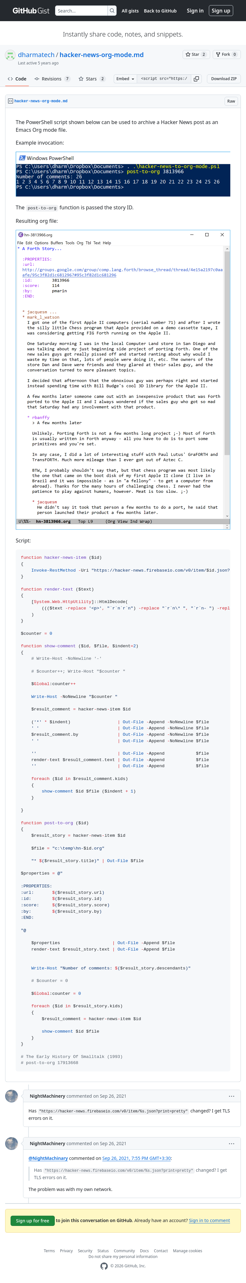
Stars (92, 79)
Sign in (195, 10)
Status (103, 1251)
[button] (196, 78)
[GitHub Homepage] (104, 1266)
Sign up (221, 10)
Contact (161, 1251)
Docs (144, 1251)
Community (124, 1251)
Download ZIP (224, 78)
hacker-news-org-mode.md (102, 54)
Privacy (66, 1251)
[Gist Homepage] (31, 10)
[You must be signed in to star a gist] (196, 54)
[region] (123, 595)
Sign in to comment (209, 1220)
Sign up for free (32, 1221)
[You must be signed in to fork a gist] (227, 54)
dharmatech (36, 54)
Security (85, 1251)
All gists (130, 11)
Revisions (52, 79)
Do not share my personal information (123, 1256)
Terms (49, 1251)
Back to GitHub (160, 11)
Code (17, 79)
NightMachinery (47, 1096)
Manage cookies (187, 1251)
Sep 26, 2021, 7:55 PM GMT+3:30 (136, 1158)
